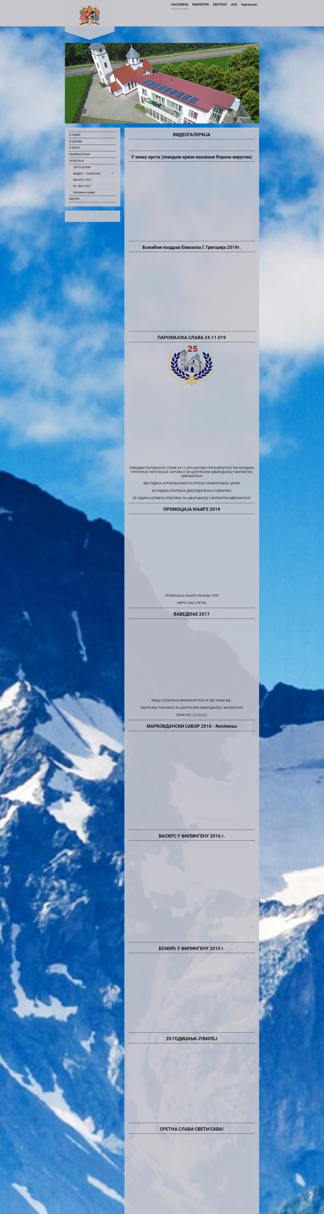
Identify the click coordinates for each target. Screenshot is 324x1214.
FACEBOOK (199, 715)
